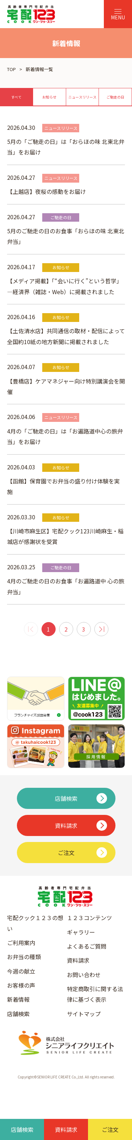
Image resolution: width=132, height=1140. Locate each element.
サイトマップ (84, 1013)
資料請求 (78, 960)
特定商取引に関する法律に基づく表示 (95, 993)
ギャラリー (81, 932)
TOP (11, 69)
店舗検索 (18, 1013)
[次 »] (101, 629)
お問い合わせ (84, 974)
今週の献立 (21, 971)
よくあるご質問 (86, 946)
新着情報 (18, 999)
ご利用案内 (21, 942)
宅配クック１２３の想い (35, 922)
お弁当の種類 (24, 956)
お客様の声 (21, 985)
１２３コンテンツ (89, 917)
